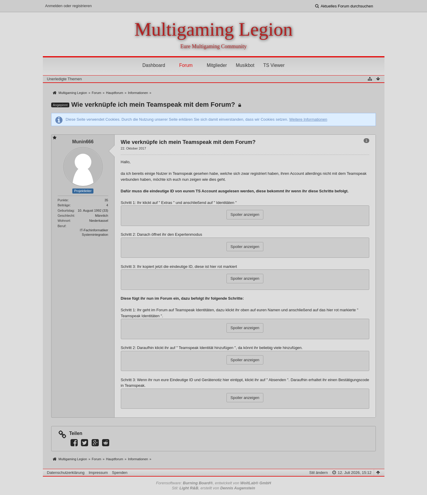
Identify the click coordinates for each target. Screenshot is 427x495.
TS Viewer (274, 65)
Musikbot (245, 65)
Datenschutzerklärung (66, 472)
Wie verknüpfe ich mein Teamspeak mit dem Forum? (153, 104)
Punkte (63, 200)
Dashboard (154, 65)
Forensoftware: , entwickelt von (213, 483)
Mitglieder (217, 65)
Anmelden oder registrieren (68, 6)
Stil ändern (318, 472)
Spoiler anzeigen (245, 214)
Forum (186, 65)
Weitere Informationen (308, 119)
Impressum (98, 472)
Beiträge (64, 205)
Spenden (119, 472)
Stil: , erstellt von (213, 488)
